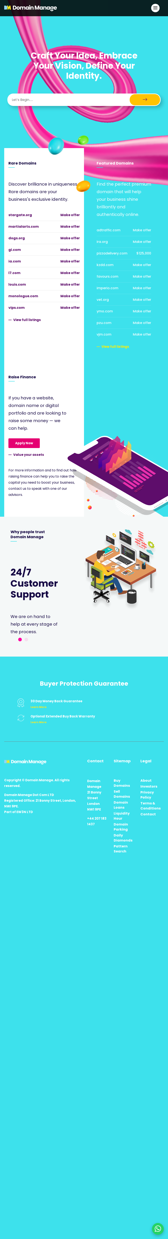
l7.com (14, 272)
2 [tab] (26, 640)
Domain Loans (121, 805)
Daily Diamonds (123, 838)
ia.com (14, 261)
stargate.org (20, 215)
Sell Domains (122, 794)
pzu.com (104, 322)
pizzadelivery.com (112, 253)
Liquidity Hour (122, 816)
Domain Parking (121, 827)
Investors (148, 786)
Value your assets (28, 454)
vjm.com (104, 334)
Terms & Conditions (150, 806)
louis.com (17, 284)
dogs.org (16, 238)
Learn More (39, 707)
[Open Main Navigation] (155, 8)
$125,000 (143, 253)
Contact (148, 814)
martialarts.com (23, 226)
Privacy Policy (147, 795)
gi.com (14, 249)
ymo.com (105, 311)
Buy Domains (122, 783)
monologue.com (23, 296)
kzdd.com (105, 264)
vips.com (16, 307)
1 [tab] (20, 640)
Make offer (70, 215)
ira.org (102, 241)
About (146, 780)
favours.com (107, 276)
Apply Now (24, 443)
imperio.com (107, 288)
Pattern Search (121, 849)
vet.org (103, 299)
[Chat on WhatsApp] (158, 1229)
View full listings (27, 320)
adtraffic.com (108, 230)
